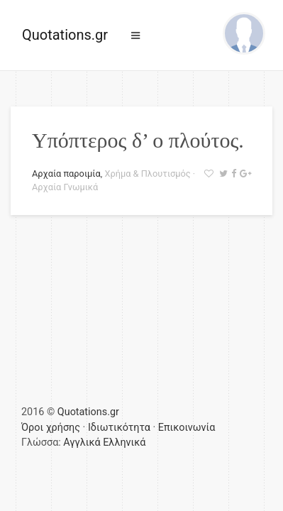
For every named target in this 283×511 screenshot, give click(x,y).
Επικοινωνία (187, 428)
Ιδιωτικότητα (119, 428)
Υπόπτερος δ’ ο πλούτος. (138, 140)
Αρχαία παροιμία (66, 173)
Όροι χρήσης (50, 428)
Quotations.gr (65, 34)
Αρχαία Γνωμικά (65, 187)
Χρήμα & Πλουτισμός (147, 173)
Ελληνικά (124, 442)
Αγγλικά (81, 442)
